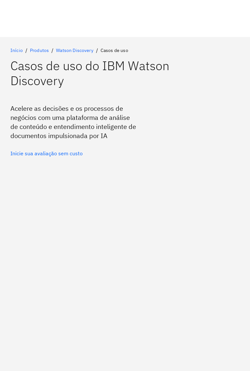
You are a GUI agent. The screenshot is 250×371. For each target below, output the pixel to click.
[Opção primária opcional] (46, 153)
